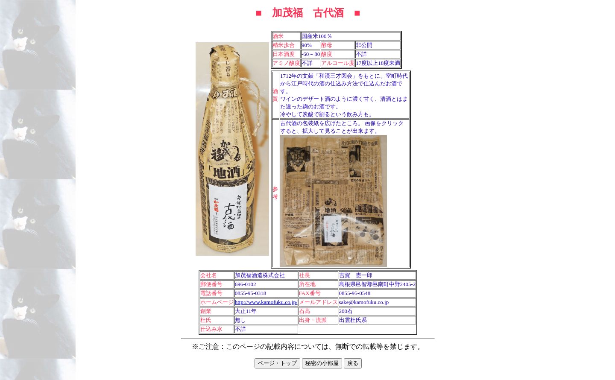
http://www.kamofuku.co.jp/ (266, 302)
